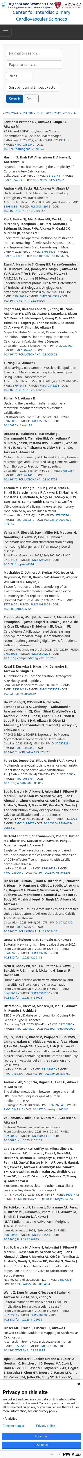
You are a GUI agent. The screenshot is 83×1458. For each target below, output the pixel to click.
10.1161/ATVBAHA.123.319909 (24, 301)
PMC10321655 (40, 953)
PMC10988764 (24, 779)
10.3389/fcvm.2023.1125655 (23, 1319)
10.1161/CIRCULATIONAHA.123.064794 (30, 479)
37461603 (48, 868)
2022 (31, 113)
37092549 (58, 1105)
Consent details (13, 1426)
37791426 (10, 560)
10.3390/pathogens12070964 (24, 149)
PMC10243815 (13, 1109)
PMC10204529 (24, 1029)
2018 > (67, 113)
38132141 (53, 176)
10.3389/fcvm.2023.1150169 (23, 1140)
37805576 (62, 515)
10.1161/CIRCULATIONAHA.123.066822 (30, 354)
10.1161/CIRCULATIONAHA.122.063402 (30, 931)
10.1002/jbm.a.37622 (18, 609)
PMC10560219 (24, 520)
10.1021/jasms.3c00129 (20, 694)
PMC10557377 (49, 689)
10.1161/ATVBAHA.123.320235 (24, 390)
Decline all (41, 1445)
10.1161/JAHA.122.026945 (21, 1239)
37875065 (10, 421)
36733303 (10, 1315)
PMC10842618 (24, 350)
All (75, 113)
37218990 (65, 1024)
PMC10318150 (40, 993)
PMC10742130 (13, 180)
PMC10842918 (40, 206)
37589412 (19, 689)
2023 (23, 113)
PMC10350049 (13, 872)
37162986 (48, 1069)
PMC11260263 (40, 560)
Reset (31, 98)
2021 (40, 113)
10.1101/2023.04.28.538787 (51, 1074)
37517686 (67, 774)
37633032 (10, 654)
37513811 (60, 140)
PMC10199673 (24, 823)
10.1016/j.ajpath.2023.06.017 (23, 783)
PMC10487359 (24, 748)
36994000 (10, 1136)
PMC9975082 (49, 1346)
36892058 (10, 1235)
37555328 (62, 743)
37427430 (65, 922)
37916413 (19, 385)
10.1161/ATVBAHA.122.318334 (24, 1350)
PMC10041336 (40, 1136)
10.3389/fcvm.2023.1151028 (23, 997)
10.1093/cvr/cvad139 (18, 425)
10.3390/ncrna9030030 (59, 1029)
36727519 (19, 1346)
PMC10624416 (24, 475)
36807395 (64, 1280)
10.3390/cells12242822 (48, 180)
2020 (48, 113)
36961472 (72, 1194)
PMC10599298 (40, 654)
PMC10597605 (40, 421)
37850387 (67, 471)
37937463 (65, 346)
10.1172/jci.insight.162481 (51, 1109)
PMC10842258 (49, 385)
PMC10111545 (40, 1235)
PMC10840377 (49, 296)
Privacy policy (45, 1426)
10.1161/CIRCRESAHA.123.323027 (27, 752)
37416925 (10, 953)
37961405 (48, 251)
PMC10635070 (13, 256)
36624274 (70, 819)
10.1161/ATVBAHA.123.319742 (24, 211)
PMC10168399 (13, 1074)
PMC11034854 (40, 604)
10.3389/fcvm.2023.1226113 (23, 957)
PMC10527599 (24, 927)
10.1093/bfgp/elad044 (19, 564)
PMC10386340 (24, 144)
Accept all (41, 1436)
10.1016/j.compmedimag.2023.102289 (30, 658)
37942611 (19, 296)
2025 (6, 113)
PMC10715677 (26, 1199)
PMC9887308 (40, 1315)
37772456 (10, 604)
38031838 (10, 206)
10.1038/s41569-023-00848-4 (30, 1284)
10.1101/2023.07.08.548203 (51, 872)
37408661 (10, 993)
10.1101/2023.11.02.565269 (51, 256)
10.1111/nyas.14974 (59, 1199)
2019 (57, 113)
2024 (14, 113)
